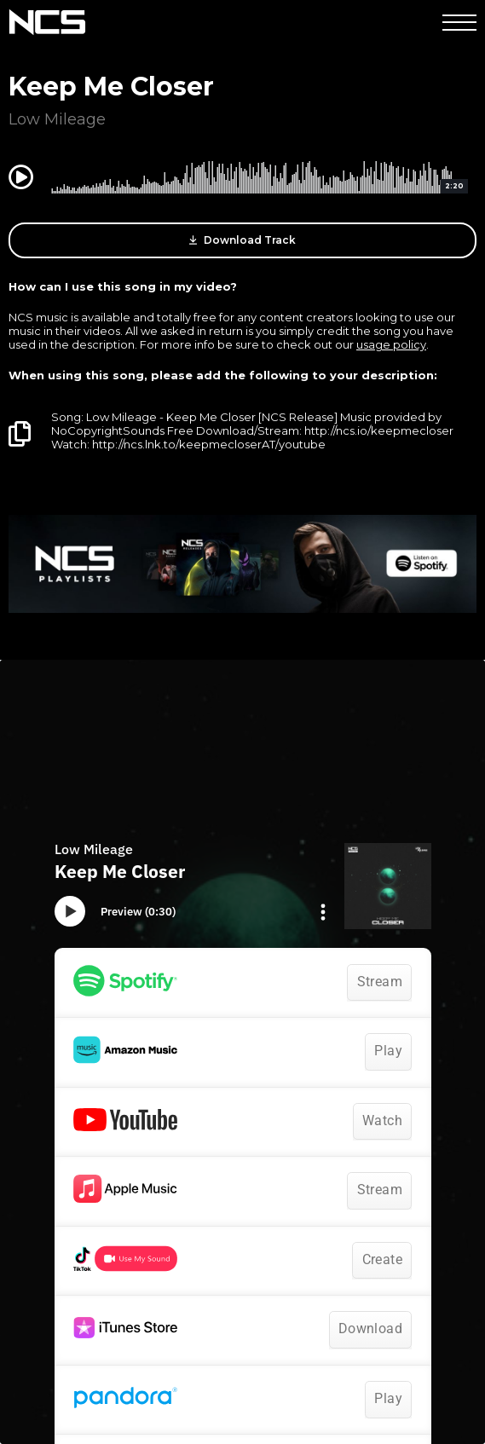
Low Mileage (57, 119)
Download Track (242, 240)
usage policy (391, 344)
